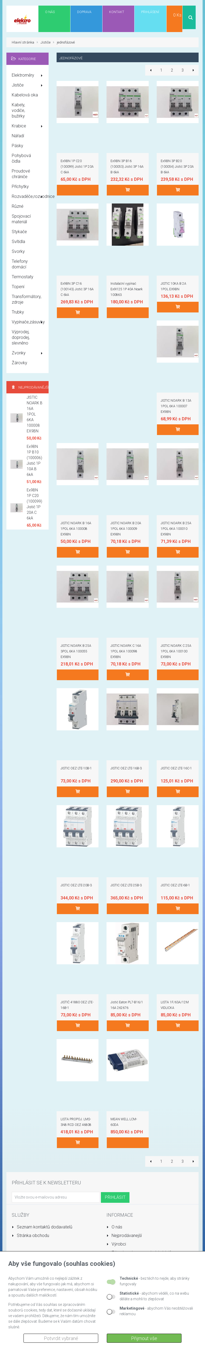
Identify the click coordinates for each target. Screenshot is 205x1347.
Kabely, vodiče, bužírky (18, 110)
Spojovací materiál (21, 219)
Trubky (18, 312)
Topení (18, 286)
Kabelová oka (25, 94)
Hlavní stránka (23, 42)
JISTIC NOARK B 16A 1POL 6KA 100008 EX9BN (34, 414)
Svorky (18, 251)
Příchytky (20, 186)
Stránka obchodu (30, 1235)
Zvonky (28, 353)
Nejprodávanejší (124, 1235)
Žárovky (19, 362)
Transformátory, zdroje (26, 299)
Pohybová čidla (21, 158)
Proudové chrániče (21, 174)
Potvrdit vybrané (61, 1338)
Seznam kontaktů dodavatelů (42, 1226)
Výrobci (116, 1244)
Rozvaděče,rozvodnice (30, 197)
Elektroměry (28, 76)
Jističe (28, 85)
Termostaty (22, 276)
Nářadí (18, 135)
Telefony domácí (20, 264)
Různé (17, 206)
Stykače (19, 231)
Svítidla (18, 241)
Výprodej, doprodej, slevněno (21, 337)
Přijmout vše (144, 1338)
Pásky (17, 145)
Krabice (28, 126)
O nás (114, 1226)
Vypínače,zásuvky (28, 322)
